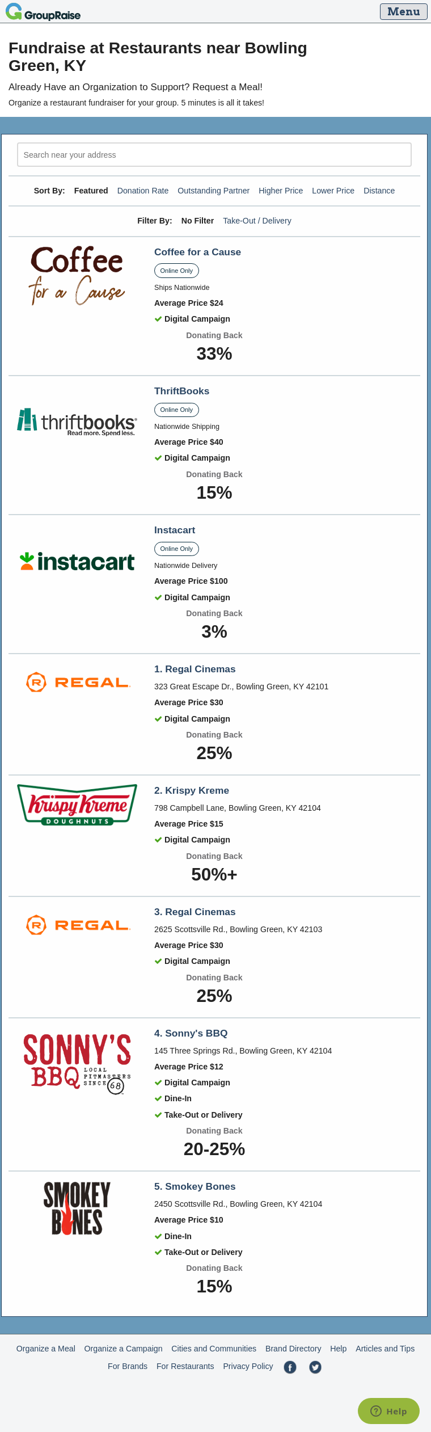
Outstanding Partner (214, 190)
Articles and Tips (385, 1348)
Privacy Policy (248, 1366)
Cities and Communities (213, 1348)
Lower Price (333, 190)
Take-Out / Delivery (257, 220)
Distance (379, 190)
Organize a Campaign (123, 1348)
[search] (214, 154)
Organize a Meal (45, 1348)
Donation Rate (143, 190)
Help (338, 1348)
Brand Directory (293, 1348)
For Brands (127, 1366)
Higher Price (281, 190)
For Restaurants (185, 1366)
